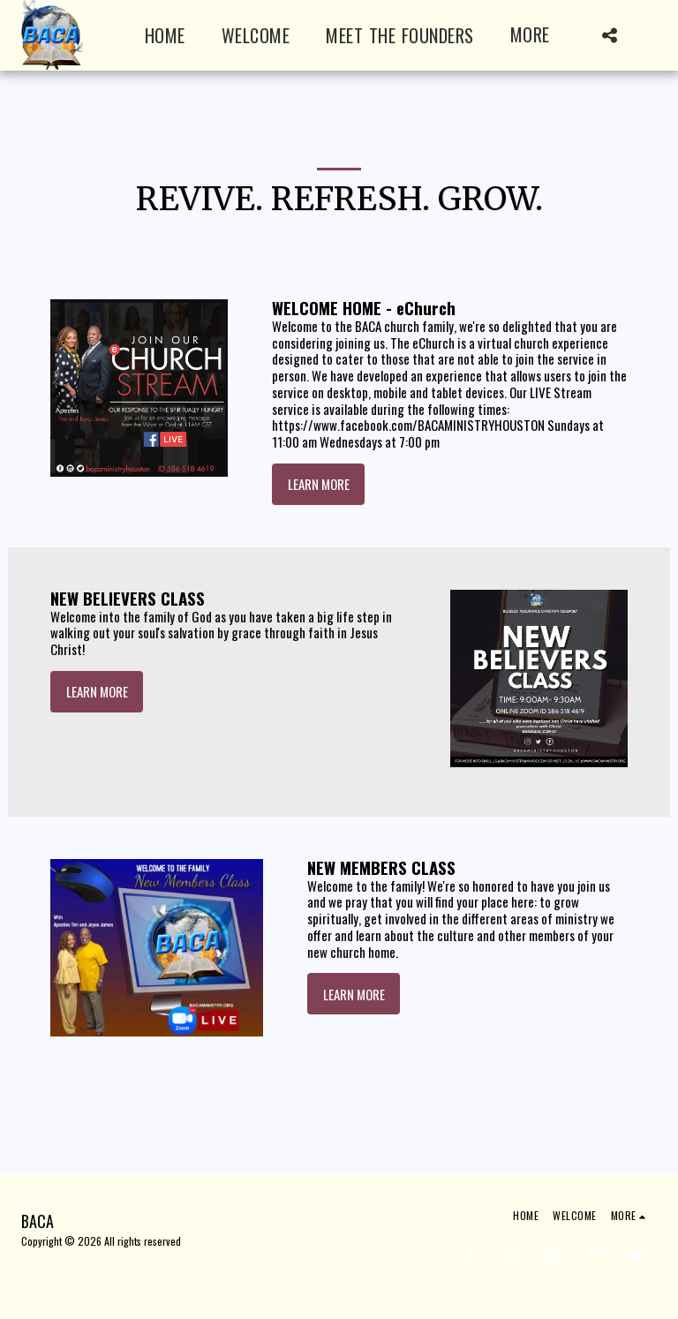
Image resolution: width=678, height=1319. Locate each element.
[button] (609, 35)
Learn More (319, 484)
